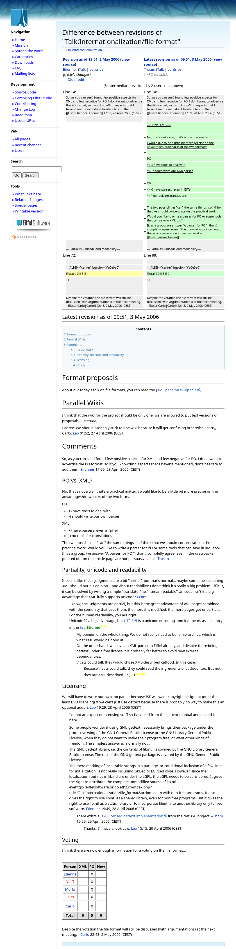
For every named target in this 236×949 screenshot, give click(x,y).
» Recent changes (27, 144)
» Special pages (25, 205)
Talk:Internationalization (85, 50)
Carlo (70, 906)
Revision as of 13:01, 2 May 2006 (91, 59)
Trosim (149, 69)
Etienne (70, 874)
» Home (18, 39)
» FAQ (17, 67)
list (82, 627)
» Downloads (23, 62)
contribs (96, 69)
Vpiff (70, 881)
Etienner (70, 69)
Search (17, 161)
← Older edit (73, 79)
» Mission (20, 45)
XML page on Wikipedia (176, 389)
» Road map (22, 114)
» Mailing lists (23, 73)
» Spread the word (27, 50)
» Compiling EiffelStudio (32, 97)
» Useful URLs (23, 120)
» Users (18, 150)
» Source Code (24, 92)
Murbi (70, 889)
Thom (218, 815)
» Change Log (23, 109)
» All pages (21, 138)
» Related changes (27, 199)
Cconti (142, 596)
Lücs (70, 896)
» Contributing (24, 103)
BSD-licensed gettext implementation (132, 815)
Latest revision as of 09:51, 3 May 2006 (178, 59)
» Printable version (28, 211)
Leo (76, 433)
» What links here (26, 193)
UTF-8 (129, 620)
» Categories (22, 56)
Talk (82, 69)
